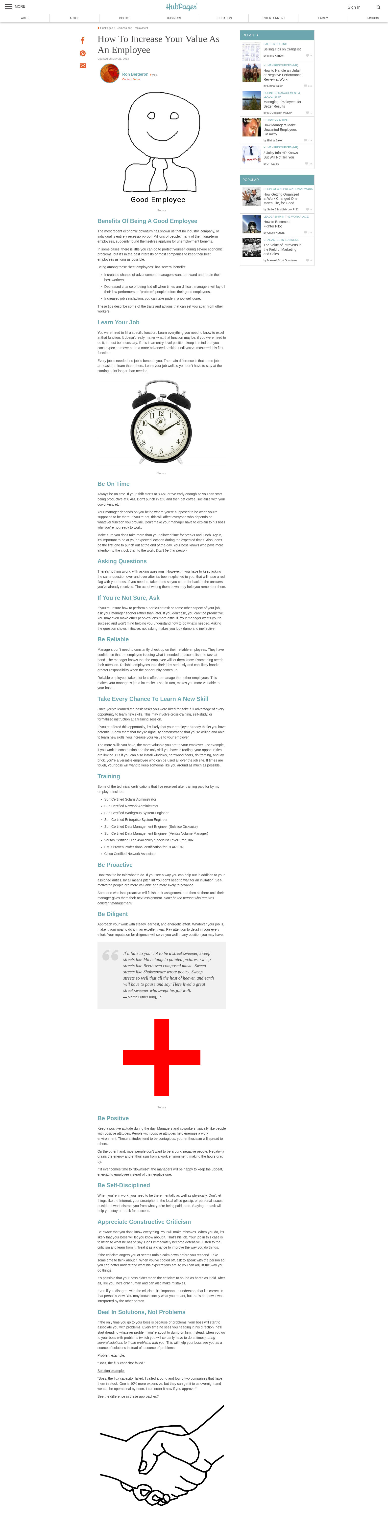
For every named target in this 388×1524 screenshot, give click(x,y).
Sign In (354, 7)
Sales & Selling (275, 44)
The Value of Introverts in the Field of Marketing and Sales (282, 249)
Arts (24, 18)
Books (124, 18)
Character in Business (281, 239)
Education (224, 18)
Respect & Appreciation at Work (288, 188)
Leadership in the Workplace (286, 216)
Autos (74, 18)
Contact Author (131, 79)
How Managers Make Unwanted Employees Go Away (280, 129)
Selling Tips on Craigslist (282, 49)
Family (323, 18)
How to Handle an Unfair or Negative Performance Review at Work (282, 75)
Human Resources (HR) (281, 65)
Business (174, 18)
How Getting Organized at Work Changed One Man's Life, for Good (281, 199)
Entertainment (273, 18)
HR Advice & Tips (276, 119)
